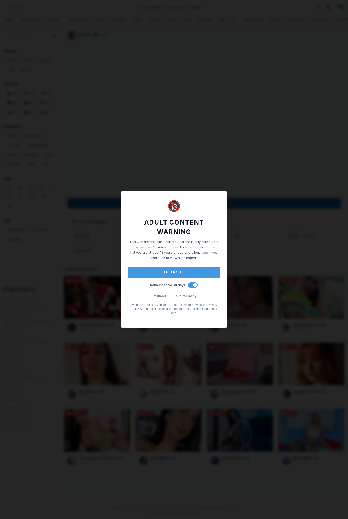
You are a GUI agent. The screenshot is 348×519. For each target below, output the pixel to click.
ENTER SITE (174, 272)
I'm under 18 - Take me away (174, 296)
